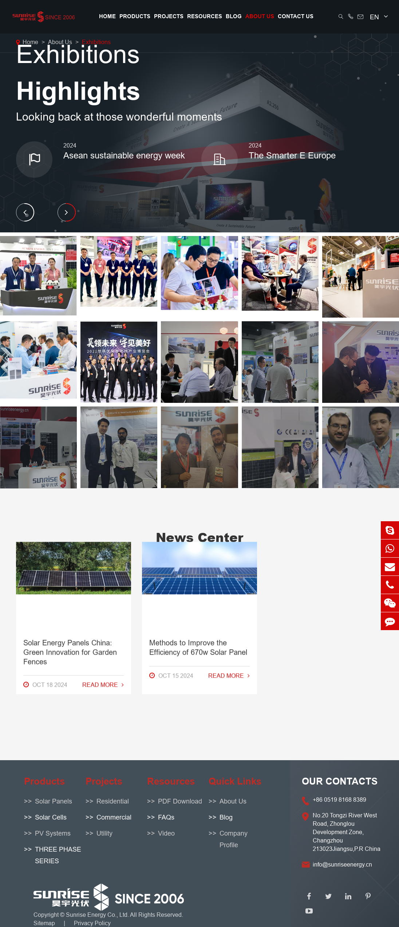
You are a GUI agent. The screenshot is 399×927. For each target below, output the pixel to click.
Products (134, 16)
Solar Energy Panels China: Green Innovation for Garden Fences (70, 471)
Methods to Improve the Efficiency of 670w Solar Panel (198, 466)
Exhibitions (96, 42)
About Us (259, 16)
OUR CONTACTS (340, 781)
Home (107, 16)
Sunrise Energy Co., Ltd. (98, 914)
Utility (104, 833)
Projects (168, 16)
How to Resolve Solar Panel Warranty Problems (320, 466)
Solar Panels (53, 801)
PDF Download (180, 801)
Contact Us (295, 16)
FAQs (166, 817)
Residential (112, 801)
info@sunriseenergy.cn (342, 864)
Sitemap (44, 923)
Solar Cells (51, 817)
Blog (234, 16)
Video (166, 833)
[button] (25, 212)
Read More (103, 503)
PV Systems (53, 833)
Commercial (113, 817)
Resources (204, 16)
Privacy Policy (92, 923)
